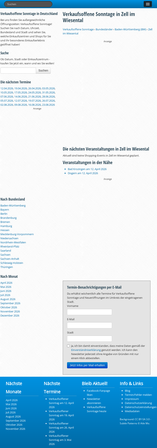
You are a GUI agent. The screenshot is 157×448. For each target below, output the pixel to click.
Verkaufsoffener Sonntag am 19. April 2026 (61, 415)
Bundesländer (104, 29)
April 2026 (6, 283)
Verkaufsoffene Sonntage (78, 29)
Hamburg (6, 226)
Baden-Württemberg (13, 205)
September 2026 (10, 303)
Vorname (72, 306)
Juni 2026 (5, 291)
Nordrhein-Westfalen (13, 242)
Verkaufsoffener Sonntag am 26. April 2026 (61, 427)
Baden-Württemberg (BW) (130, 29)
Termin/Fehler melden (138, 395)
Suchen (43, 70)
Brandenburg (8, 218)
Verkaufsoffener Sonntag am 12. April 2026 (61, 403)
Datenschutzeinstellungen (141, 407)
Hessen (4, 230)
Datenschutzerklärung (138, 403)
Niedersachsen (9, 238)
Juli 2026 (5, 295)
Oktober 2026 (8, 307)
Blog (127, 390)
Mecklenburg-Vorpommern (17, 234)
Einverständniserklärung (86, 350)
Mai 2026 (5, 287)
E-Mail (70, 319)
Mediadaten (132, 411)
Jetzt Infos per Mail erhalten (87, 365)
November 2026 (10, 311)
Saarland (5, 250)
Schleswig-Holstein (11, 263)
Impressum (132, 399)
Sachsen (5, 254)
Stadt (70, 332)
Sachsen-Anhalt (9, 259)
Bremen (5, 222)
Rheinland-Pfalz (9, 246)
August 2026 (7, 299)
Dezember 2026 (9, 315)
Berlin (3, 213)
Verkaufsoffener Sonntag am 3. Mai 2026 (60, 440)
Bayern (4, 209)
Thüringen (6, 267)
